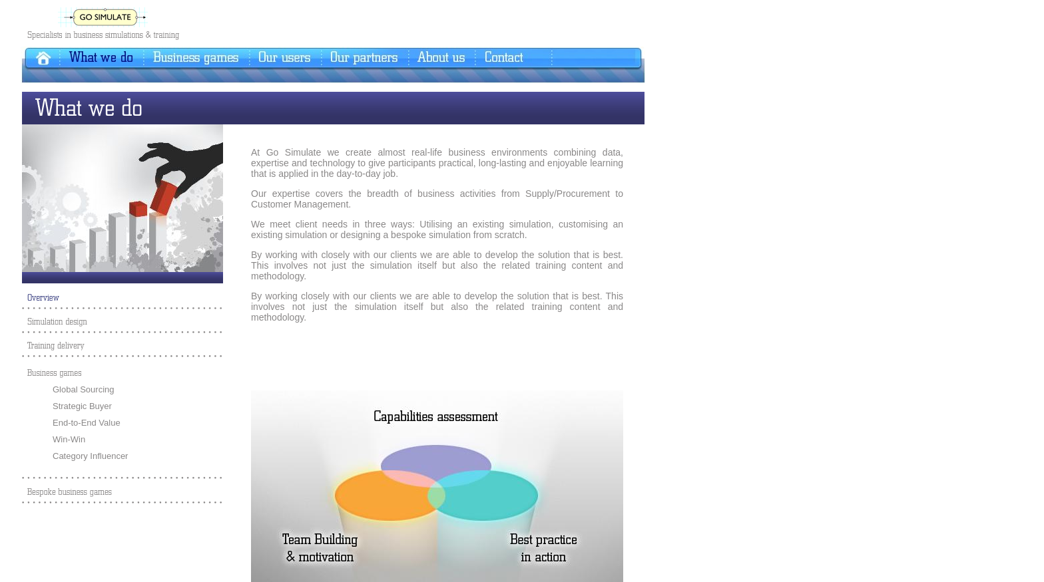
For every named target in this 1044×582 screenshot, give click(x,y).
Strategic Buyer (82, 406)
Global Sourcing (84, 389)
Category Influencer (90, 456)
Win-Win (69, 439)
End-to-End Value (87, 423)
